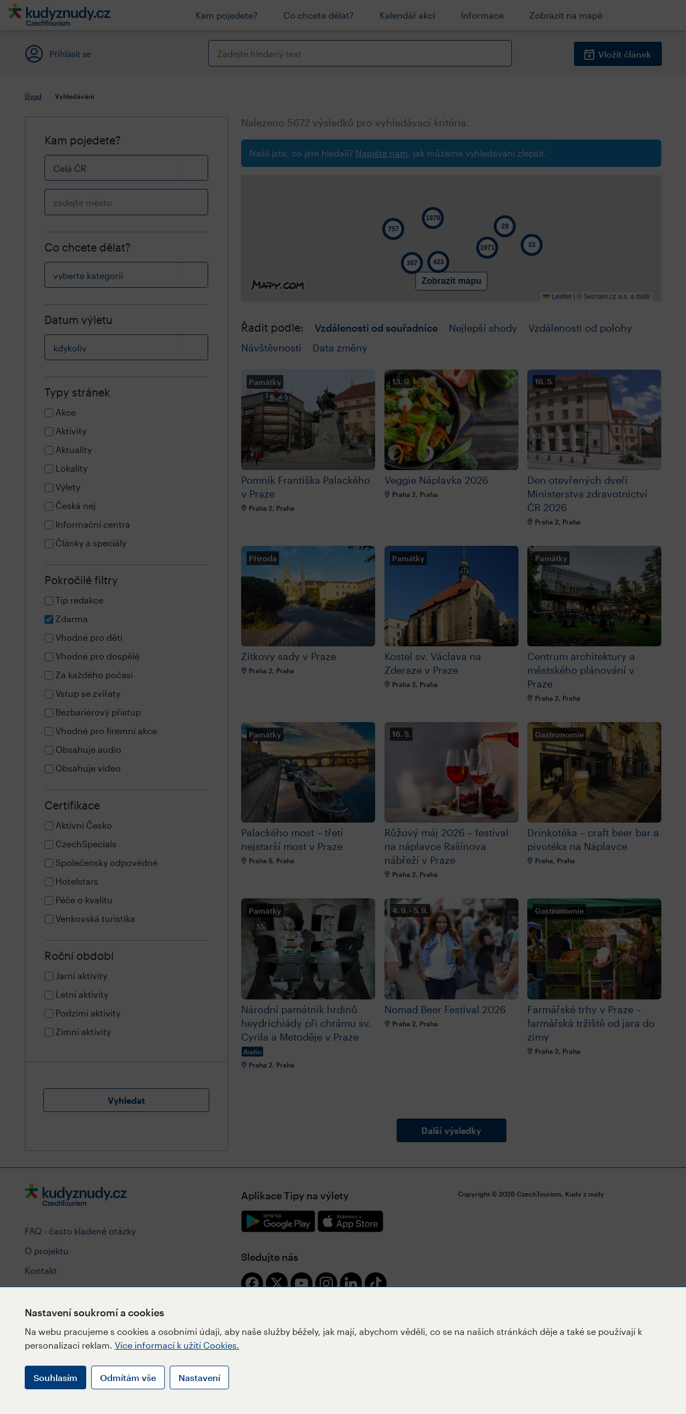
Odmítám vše (128, 1377)
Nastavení (199, 1377)
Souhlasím (55, 1377)
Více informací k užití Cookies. (177, 1345)
